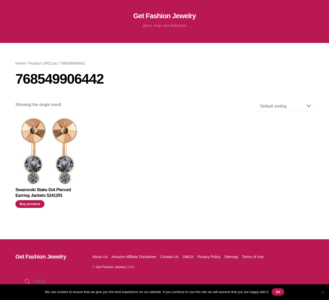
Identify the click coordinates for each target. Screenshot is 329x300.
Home (20, 63)
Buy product (30, 204)
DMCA (187, 257)
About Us (99, 257)
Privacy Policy (209, 257)
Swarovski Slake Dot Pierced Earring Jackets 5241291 (43, 192)
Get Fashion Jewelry (111, 267)
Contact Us (169, 257)
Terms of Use (253, 257)
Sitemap (231, 257)
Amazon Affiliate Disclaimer (134, 257)
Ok (278, 292)
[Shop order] (286, 106)
